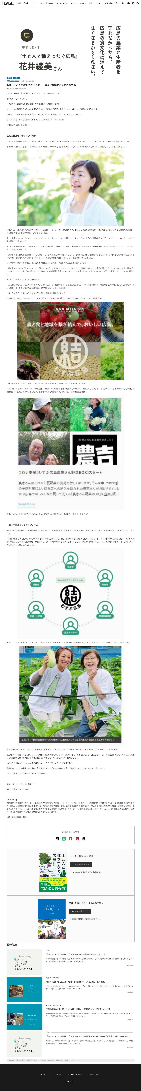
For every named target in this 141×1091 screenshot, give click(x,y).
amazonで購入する (81, 864)
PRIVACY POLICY (75, 1074)
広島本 (26, 3)
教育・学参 (109, 3)
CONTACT (59, 1074)
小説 (90, 3)
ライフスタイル (61, 3)
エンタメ (98, 3)
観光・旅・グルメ (47, 3)
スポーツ (73, 3)
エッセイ (83, 3)
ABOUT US (45, 1074)
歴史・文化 (120, 3)
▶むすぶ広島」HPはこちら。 (18, 789)
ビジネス (34, 3)
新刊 (19, 3)
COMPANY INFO (94, 1074)
